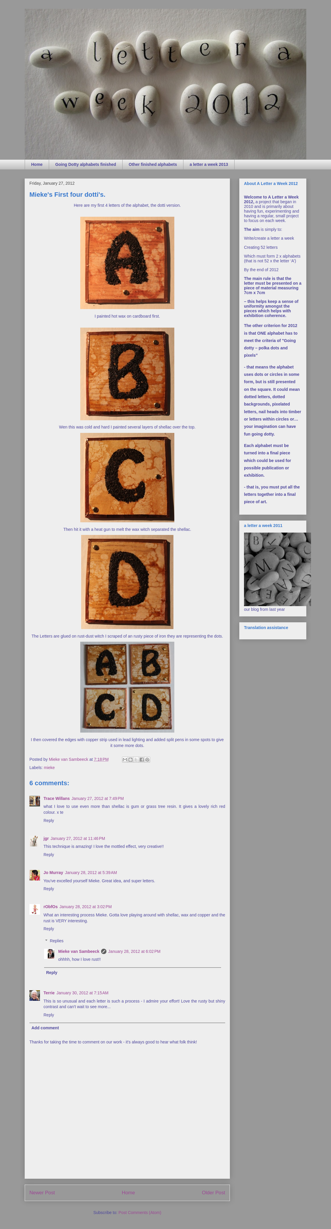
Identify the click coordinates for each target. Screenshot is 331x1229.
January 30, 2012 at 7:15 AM (82, 992)
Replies (56, 940)
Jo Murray (53, 872)
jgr (46, 838)
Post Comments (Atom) (139, 1212)
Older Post (213, 1192)
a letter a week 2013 (209, 164)
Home (37, 164)
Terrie (49, 992)
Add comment (45, 1027)
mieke (49, 767)
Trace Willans (57, 798)
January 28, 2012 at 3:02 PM (85, 906)
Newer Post (42, 1192)
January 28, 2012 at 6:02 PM (134, 951)
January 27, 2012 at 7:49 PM (97, 798)
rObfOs (51, 906)
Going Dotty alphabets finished (85, 164)
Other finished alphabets (153, 164)
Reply (49, 820)
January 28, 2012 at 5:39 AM (91, 872)
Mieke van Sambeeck (78, 951)
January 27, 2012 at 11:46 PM (78, 838)
